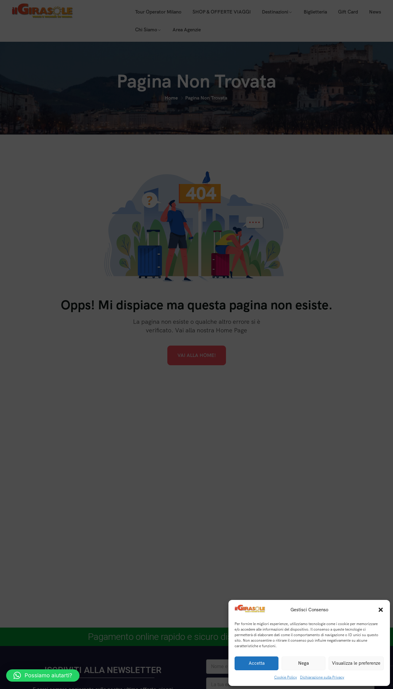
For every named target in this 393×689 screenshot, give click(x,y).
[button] (381, 610)
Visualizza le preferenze (356, 663)
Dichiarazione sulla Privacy (322, 677)
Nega (303, 663)
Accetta (257, 663)
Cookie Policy (285, 677)
